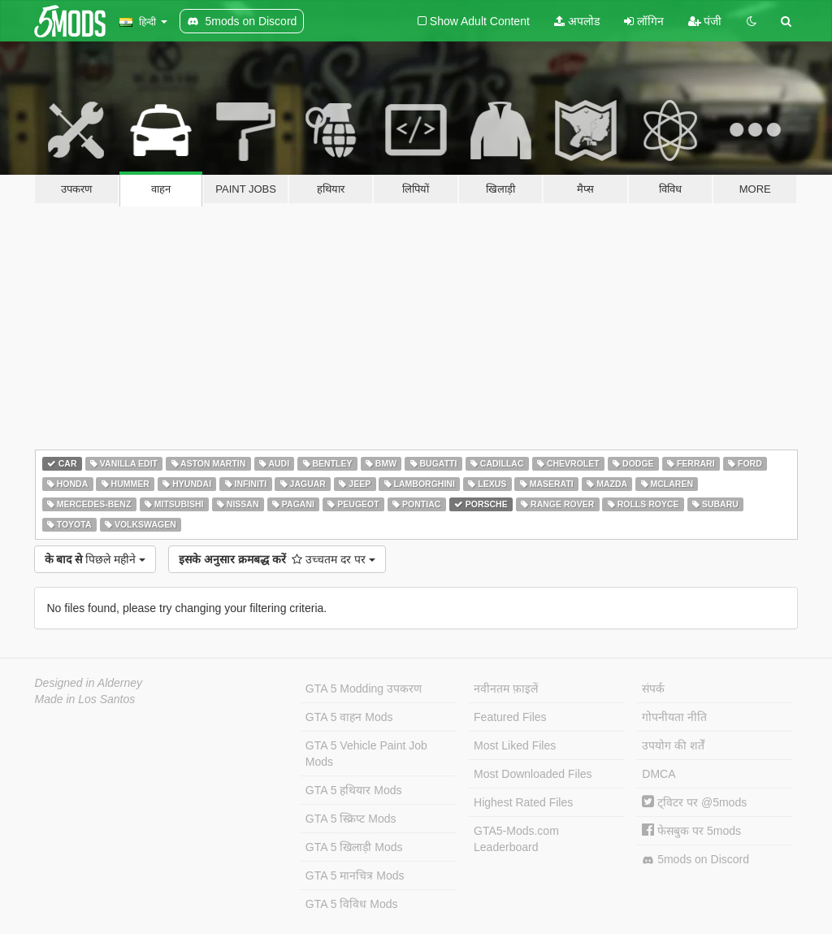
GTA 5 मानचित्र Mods (355, 875)
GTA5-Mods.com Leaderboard (516, 839)
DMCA (658, 773)
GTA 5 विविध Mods (352, 903)
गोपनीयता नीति (674, 716)
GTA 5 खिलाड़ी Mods (354, 847)
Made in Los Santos (85, 699)
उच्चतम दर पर (277, 559)
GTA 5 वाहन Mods (349, 716)
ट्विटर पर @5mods (694, 802)
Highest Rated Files (523, 802)
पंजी (705, 21)
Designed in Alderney (89, 682)
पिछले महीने (95, 559)
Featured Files (510, 716)
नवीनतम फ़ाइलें (506, 688)
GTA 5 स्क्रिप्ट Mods (351, 818)
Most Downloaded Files (533, 773)
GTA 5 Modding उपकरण (364, 688)
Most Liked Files (515, 745)
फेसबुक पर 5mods (691, 830)
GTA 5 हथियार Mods (354, 790)
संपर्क (653, 688)
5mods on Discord (695, 860)
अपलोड (577, 21)
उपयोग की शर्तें (673, 745)
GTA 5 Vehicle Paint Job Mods (366, 753)
